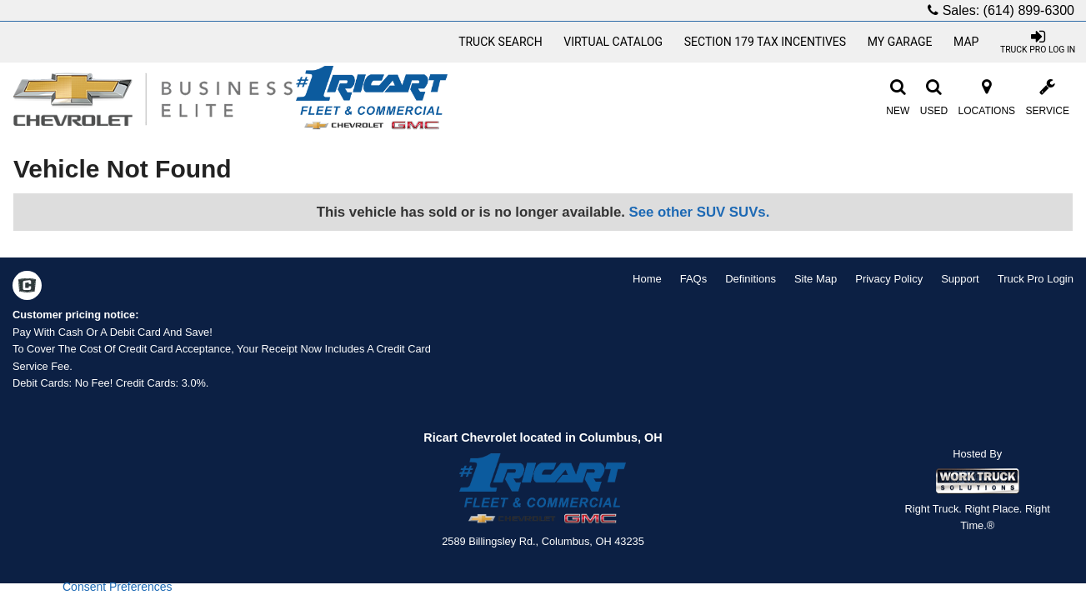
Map (965, 41)
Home (647, 278)
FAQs (694, 278)
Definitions (750, 278)
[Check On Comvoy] (27, 287)
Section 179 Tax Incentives (765, 41)
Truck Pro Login (1035, 278)
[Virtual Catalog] (613, 42)
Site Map (815, 278)
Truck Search (500, 41)
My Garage (900, 41)
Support (960, 278)
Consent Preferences (118, 586)
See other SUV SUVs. (699, 212)
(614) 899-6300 (1028, 10)
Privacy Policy (889, 278)
